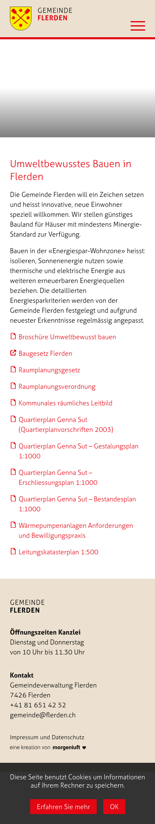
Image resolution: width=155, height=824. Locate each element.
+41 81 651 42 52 (38, 704)
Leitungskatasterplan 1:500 (58, 551)
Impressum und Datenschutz (47, 737)
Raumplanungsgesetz (49, 369)
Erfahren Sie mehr (63, 806)
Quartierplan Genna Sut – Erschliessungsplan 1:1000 (58, 477)
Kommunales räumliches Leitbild (65, 402)
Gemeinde (27, 606)
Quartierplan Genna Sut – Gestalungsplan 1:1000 (78, 450)
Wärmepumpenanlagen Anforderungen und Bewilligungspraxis (76, 530)
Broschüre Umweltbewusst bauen (67, 336)
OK (114, 806)
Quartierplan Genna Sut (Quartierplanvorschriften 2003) (66, 424)
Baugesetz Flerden (45, 353)
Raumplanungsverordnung (57, 386)
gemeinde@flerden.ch (43, 714)
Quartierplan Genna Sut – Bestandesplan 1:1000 (77, 503)
